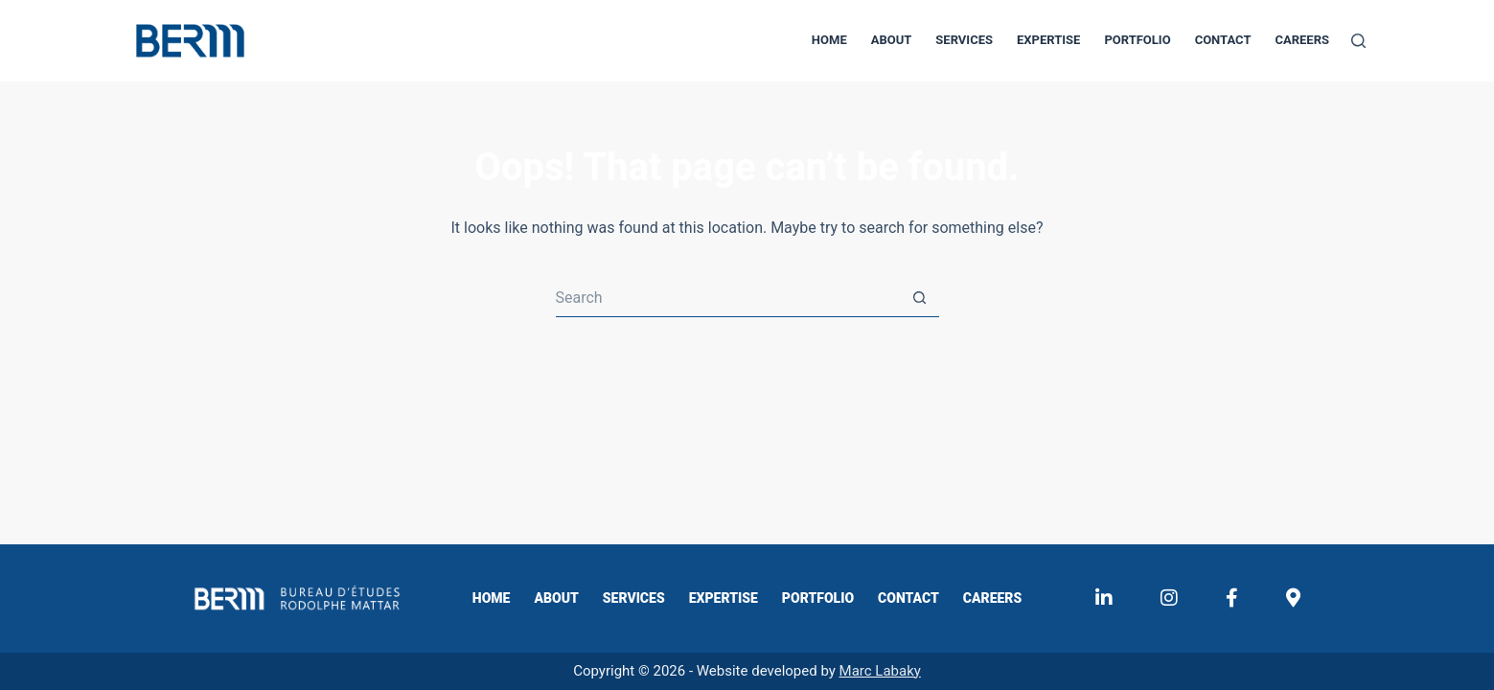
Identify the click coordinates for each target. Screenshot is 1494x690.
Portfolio (1137, 40)
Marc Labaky (880, 670)
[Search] (1358, 41)
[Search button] (920, 298)
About (891, 40)
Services (964, 40)
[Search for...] (728, 298)
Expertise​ (1048, 40)
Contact (1223, 40)
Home (829, 40)
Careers (1302, 40)
